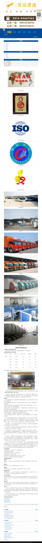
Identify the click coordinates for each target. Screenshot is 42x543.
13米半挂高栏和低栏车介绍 (8, 527)
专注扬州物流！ (35, 36)
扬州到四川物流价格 (7, 502)
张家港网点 (7, 57)
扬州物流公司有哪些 (7, 534)
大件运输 (6, 42)
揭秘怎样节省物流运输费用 (8, 533)
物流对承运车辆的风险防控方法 (9, 537)
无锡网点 (6, 54)
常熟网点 (6, 53)
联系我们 (6, 34)
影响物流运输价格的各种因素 (8, 511)
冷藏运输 (6, 45)
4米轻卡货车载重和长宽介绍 (8, 522)
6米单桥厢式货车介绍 (7, 523)
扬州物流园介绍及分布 (7, 536)
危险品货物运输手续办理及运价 (9, 516)
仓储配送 (6, 48)
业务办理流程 (6, 540)
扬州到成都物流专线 (7, 498)
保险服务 (6, 49)
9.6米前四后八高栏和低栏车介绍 (9, 525)
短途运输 (5, 538)
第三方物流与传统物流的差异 (8, 518)
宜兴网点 (6, 56)
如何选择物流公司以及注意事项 (9, 515)
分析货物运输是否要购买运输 (8, 512)
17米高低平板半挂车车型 (8, 529)
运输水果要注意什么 (7, 514)
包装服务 (6, 46)
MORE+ (36, 509)
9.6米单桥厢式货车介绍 (7, 526)
